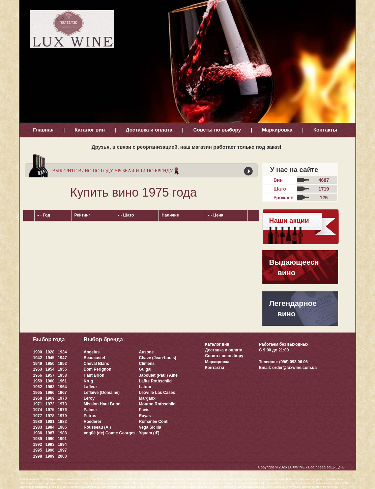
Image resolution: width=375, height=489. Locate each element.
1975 (50, 409)
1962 (37, 386)
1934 (62, 352)
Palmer (90, 409)
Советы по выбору (217, 130)
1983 (37, 427)
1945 (50, 357)
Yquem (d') (149, 433)
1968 (37, 398)
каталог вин (157, 483)
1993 (50, 444)
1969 (50, 398)
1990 (50, 438)
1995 (37, 450)
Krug (88, 381)
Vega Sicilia (150, 427)
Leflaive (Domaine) (102, 392)
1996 (50, 450)
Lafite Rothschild (155, 381)
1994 (62, 444)
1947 (62, 357)
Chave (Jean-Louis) (157, 357)
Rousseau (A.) (97, 427)
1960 (50, 381)
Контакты (325, 130)
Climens (147, 363)
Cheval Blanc (96, 363)
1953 (37, 369)
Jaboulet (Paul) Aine (158, 375)
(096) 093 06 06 (293, 361)
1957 (50, 375)
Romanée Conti (154, 421)
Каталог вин (90, 130)
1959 (37, 381)
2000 (62, 456)
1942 (37, 357)
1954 (50, 369)
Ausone (146, 352)
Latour (145, 386)
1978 (50, 415)
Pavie (144, 409)
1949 (37, 363)
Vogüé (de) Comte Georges (110, 433)
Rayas (145, 415)
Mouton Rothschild (157, 404)
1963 (50, 386)
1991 (62, 438)
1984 (50, 427)
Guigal (145, 369)
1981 (50, 421)
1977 (37, 415)
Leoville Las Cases (157, 392)
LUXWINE (296, 467)
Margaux (147, 398)
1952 (62, 363)
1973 (62, 404)
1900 (37, 352)
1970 (62, 398)
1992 (37, 444)
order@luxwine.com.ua (294, 367)
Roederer (93, 421)
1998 (37, 456)
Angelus (91, 352)
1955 (62, 369)
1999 (50, 456)
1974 (37, 409)
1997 (62, 450)
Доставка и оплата (149, 130)
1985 (62, 427)
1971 (37, 404)
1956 (37, 375)
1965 (37, 392)
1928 (50, 352)
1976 (62, 409)
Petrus (90, 415)
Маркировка (277, 130)
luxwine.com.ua (275, 486)
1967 (62, 392)
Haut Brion (94, 375)
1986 (37, 433)
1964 (62, 386)
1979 (62, 415)
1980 (37, 421)
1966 (50, 392)
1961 (62, 381)
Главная (43, 130)
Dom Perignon (97, 369)
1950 (50, 363)
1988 (62, 433)
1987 (50, 433)
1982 (62, 421)
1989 (37, 438)
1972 (50, 404)
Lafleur (90, 386)
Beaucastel (94, 357)
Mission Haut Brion (102, 404)
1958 (62, 375)
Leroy (89, 398)
